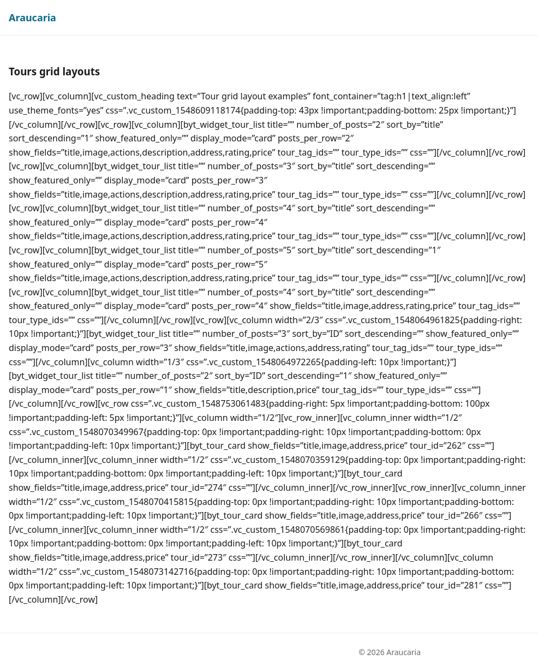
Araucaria (32, 17)
